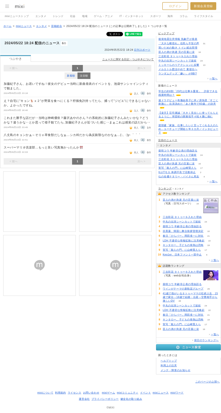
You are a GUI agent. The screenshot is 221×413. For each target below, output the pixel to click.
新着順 (71, 75)
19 (208, 245)
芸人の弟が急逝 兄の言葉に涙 (176, 52)
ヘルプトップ (169, 360)
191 (202, 74)
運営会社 (84, 398)
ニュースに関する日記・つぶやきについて (128, 59)
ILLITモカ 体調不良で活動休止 (177, 172)
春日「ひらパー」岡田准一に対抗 (183, 235)
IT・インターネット (131, 16)
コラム (184, 16)
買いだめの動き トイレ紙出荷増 (177, 47)
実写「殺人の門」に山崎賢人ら (177, 167)
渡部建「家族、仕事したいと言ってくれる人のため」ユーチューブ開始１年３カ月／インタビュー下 (188, 129)
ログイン (175, 6)
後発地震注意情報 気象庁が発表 (177, 39)
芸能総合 (56, 26)
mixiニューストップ (17, 16)
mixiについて (45, 392)
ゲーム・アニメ (103, 16)
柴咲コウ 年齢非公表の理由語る (177, 150)
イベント (145, 392)
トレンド (58, 16)
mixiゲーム (108, 392)
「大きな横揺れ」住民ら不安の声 (178, 43)
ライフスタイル (203, 16)
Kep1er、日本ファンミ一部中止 (182, 254)
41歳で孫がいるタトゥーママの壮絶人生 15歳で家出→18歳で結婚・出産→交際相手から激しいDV (190, 297)
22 (209, 241)
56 (202, 151)
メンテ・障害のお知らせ (176, 370)
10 (208, 231)
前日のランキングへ (206, 340)
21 (208, 236)
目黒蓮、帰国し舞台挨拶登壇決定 (183, 231)
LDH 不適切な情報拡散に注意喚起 (184, 240)
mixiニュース (24, 26)
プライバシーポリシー (105, 398)
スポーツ (155, 16)
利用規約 (60, 392)
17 (201, 168)
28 (179, 301)
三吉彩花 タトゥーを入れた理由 (177, 56)
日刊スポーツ (142, 49)
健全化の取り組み (131, 398)
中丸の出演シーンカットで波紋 (177, 60)
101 (202, 39)
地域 (84, 16)
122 (202, 56)
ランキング (165, 188)
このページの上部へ (207, 381)
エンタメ (40, 16)
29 (208, 289)
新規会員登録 (203, 6)
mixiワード (177, 392)
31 (204, 43)
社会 (73, 16)
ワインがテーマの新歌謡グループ (183, 288)
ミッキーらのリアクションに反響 (178, 64)
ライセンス (74, 392)
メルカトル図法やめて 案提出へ (177, 69)
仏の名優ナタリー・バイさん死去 (178, 176)
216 (202, 48)
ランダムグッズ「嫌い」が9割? (177, 73)
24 (201, 61)
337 (202, 69)
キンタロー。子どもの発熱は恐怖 (183, 245)
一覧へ (213, 78)
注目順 (84, 75)
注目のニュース (167, 140)
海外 (170, 16)
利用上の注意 (169, 365)
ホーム (7, 26)
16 (199, 52)
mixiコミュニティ (127, 392)
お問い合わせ (91, 392)
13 (204, 65)
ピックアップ (166, 33)
